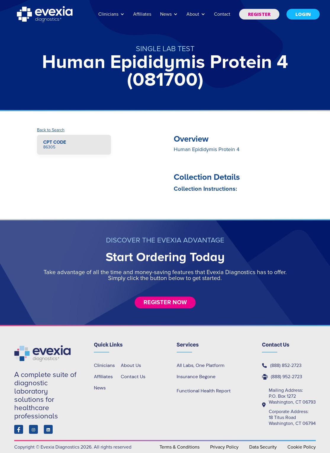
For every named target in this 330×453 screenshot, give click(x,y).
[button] (111, 17)
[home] (45, 14)
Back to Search (51, 130)
